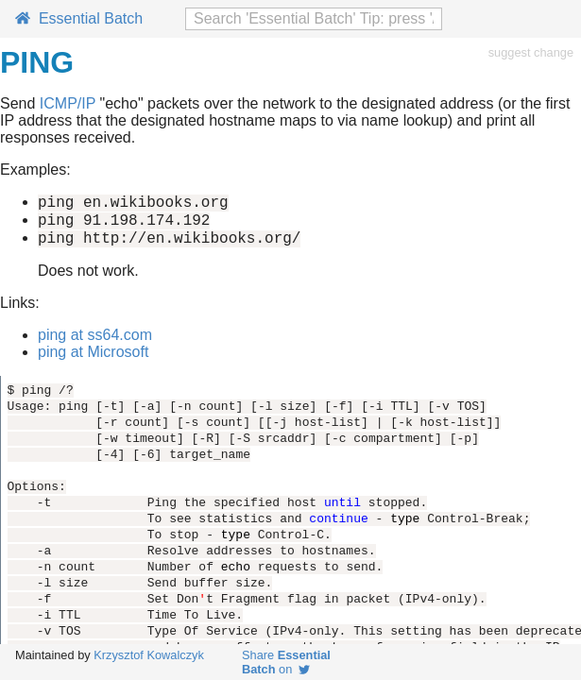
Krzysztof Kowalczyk (149, 655)
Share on (286, 662)
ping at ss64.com (95, 343)
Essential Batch (79, 18)
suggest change (530, 52)
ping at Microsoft (93, 360)
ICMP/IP (67, 103)
